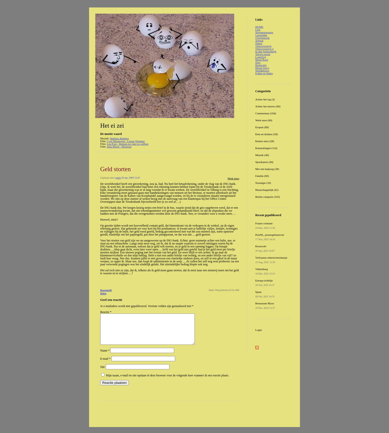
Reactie (105, 312)
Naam (105, 356)
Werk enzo (233, 178)
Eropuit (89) (262, 127)
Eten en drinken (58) (266, 134)
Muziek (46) (262, 155)
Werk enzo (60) (263, 120)
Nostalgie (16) (263, 182)
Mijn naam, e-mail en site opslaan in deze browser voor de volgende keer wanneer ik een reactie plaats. (167, 381)
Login (258, 329)
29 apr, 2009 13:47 (130, 177)
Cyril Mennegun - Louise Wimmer (126, 141)
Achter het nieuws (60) (267, 106)
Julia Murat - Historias (119, 146)
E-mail (105, 364)
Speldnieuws (262, 70)
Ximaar (259, 40)
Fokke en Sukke (264, 73)
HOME (259, 26)
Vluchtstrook (262, 37)
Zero (257, 62)
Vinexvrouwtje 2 (264, 48)
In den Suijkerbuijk (265, 51)
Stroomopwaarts (264, 32)
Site (102, 373)
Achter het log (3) (265, 99)
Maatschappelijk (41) (267, 189)
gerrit (118, 177)
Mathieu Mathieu (119, 138)
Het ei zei (112, 125)
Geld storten (115, 169)
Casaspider (261, 35)
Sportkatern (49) (264, 161)
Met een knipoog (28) (267, 168)
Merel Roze (261, 59)
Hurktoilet (260, 65)
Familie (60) (262, 175)
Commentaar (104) (265, 113)
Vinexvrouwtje (263, 45)
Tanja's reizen (262, 54)
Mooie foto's (262, 67)
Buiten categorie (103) (267, 196)
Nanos (258, 43)
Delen (103, 293)
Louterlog (260, 56)
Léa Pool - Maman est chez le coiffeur (128, 143)
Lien (257, 29)
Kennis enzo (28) (264, 141)
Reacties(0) (106, 290)
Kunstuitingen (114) (266, 148)
